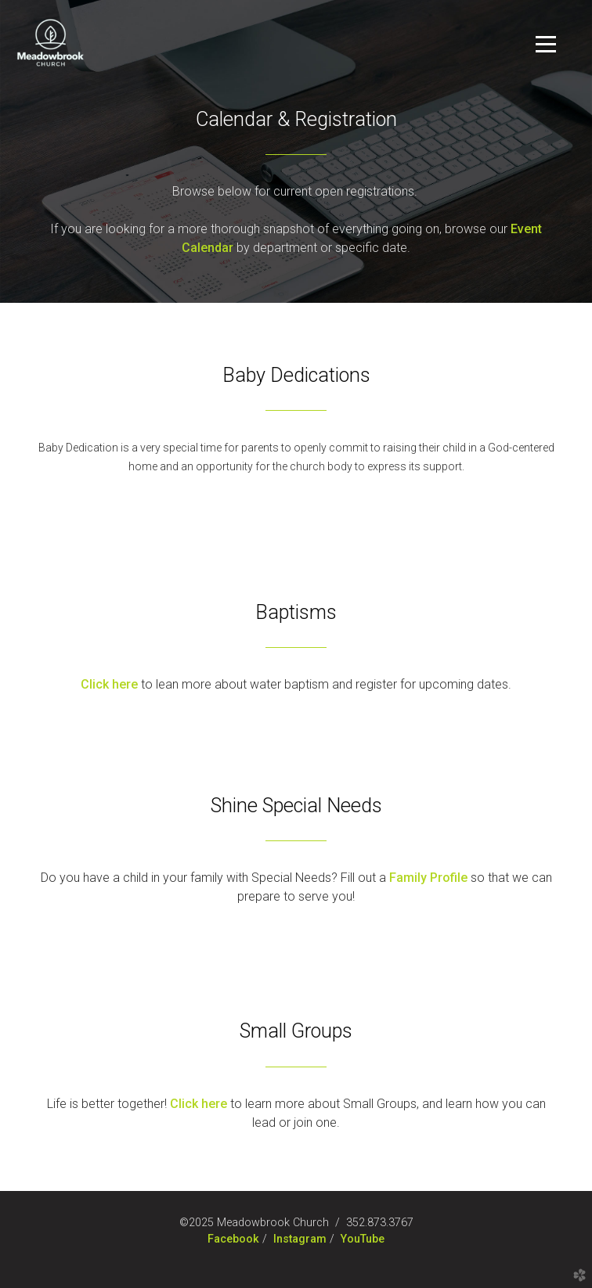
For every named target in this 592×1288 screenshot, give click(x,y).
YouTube (362, 1239)
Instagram (300, 1239)
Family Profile (428, 877)
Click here (198, 1103)
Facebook (233, 1239)
